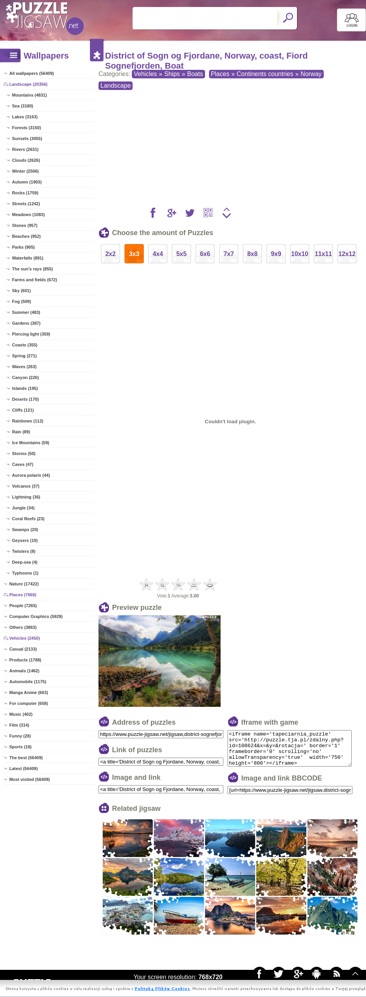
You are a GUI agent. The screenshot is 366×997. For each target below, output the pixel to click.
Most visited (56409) (29, 779)
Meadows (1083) (28, 214)
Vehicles (145, 74)
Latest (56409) (23, 768)
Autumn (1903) (26, 182)
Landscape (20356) (28, 84)
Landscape (115, 85)
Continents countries (265, 74)
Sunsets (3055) (27, 138)
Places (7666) (22, 594)
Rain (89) (21, 431)
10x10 (300, 254)
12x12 (347, 254)
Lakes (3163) (25, 116)
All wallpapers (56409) (31, 73)
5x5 (181, 254)
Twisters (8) (23, 551)
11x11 (323, 254)
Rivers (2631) (25, 149)
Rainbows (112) (27, 421)
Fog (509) (21, 301)
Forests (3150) (26, 127)
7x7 (229, 254)
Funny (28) (20, 736)
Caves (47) (22, 464)
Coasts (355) (24, 345)
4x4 (158, 254)
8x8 (252, 254)
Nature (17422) (24, 584)
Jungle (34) (23, 507)
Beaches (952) (26, 236)
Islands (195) (25, 388)
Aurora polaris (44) (31, 475)
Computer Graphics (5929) (36, 616)
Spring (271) (24, 355)
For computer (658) (28, 703)
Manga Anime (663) (28, 692)
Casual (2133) (23, 649)
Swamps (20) (25, 529)
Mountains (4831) (29, 95)
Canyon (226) (25, 377)
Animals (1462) (24, 670)
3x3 (134, 254)
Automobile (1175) (27, 681)
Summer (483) (26, 312)
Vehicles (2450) (24, 638)
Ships (172, 74)
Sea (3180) (22, 106)
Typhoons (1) (25, 573)
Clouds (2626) (26, 160)
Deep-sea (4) (24, 562)
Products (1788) (25, 660)
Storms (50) (24, 453)
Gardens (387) (26, 323)
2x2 (110, 254)
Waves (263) (24, 366)
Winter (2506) (25, 171)
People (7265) (23, 605)
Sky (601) (21, 290)
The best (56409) (26, 757)
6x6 (205, 254)
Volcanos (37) (26, 486)
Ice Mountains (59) (30, 442)
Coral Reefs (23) (28, 518)
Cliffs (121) (23, 410)
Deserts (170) (25, 399)
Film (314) (19, 725)
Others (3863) (22, 627)
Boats (195, 74)
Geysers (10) (25, 540)
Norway (310, 74)
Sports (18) (20, 746)
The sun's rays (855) (32, 269)
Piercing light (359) (31, 334)
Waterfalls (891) (27, 258)
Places (220, 74)
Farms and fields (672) (34, 279)
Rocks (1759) (25, 192)
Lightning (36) (26, 497)
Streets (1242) (26, 203)
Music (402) (21, 714)
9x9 (276, 254)
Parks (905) (23, 247)
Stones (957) (24, 225)
